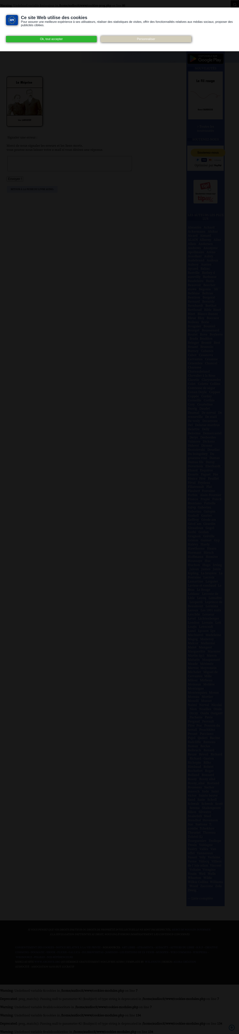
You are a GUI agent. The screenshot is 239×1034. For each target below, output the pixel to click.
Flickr (62, 952)
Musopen (162, 952)
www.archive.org (47, 962)
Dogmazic (38, 952)
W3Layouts (152, 962)
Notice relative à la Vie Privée (78, 947)
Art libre (128, 947)
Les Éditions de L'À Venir (137, 952)
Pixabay (39, 957)
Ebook (50, 952)
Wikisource (24, 957)
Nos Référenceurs (60, 957)
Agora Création (184, 962)
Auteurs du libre (182, 947)
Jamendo (111, 952)
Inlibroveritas (92, 952)
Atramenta (145, 947)
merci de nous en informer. (191, 929)
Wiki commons (180, 952)
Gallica (74, 952)
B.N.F (199, 947)
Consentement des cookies (34, 947)
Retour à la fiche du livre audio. (32, 192)
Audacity (161, 947)
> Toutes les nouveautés (205, 129)
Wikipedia (200, 952)
